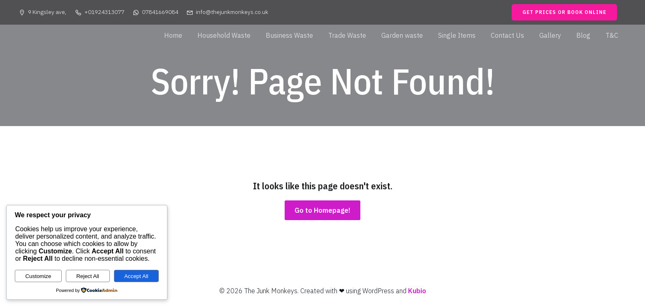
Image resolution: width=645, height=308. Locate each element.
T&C (612, 35)
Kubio (417, 291)
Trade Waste (347, 35)
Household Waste (224, 35)
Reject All (87, 276)
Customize (38, 276)
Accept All (136, 276)
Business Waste (289, 35)
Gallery (550, 35)
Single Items (457, 35)
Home (173, 35)
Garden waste (402, 35)
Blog (583, 35)
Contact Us (507, 35)
